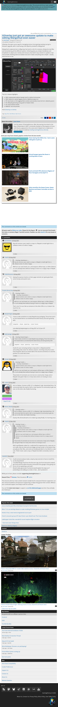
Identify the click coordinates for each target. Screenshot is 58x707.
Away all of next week (8, 641)
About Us (4, 677)
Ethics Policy (41, 696)
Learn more (54, 33)
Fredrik (7, 257)
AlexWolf (4, 456)
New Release (12, 113)
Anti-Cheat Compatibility (9, 663)
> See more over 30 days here (10, 523)
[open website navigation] (55, 2)
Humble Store (44, 9)
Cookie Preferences (7, 667)
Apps (6, 113)
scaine (6, 382)
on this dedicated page (34, 488)
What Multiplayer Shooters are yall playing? (14, 646)
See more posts (6, 657)
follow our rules (17, 230)
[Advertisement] (29, 21)
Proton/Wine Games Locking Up (11, 651)
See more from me (18, 131)
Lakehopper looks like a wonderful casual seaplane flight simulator (21, 519)
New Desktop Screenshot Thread (11, 636)
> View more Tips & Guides (8, 608)
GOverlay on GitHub (10, 109)
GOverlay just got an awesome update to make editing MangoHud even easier (27, 36)
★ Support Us (29, 498)
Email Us (4, 531)
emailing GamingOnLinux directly (38, 130)
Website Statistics (7, 680)
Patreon (13, 477)
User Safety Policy (51, 696)
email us (43, 232)
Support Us (5, 670)
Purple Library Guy (7, 290)
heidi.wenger (8, 334)
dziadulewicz (8, 240)
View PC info (7, 401)
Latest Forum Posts (8, 627)
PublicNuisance (9, 274)
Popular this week (7, 503)
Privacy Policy (33, 696)
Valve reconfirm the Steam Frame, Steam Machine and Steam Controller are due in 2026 (41, 189)
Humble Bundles (6, 624)
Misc (8, 113)
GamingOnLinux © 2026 (49, 693)
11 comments (53, 39)
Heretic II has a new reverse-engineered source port (16, 512)
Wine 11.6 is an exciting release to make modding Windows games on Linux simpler (25, 509)
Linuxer (7, 359)
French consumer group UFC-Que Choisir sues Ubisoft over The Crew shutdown (24, 516)
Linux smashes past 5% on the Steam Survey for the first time (19, 506)
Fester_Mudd (8, 406)
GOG (36, 9)
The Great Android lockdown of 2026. (12, 630)
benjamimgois (9, 314)
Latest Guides (6, 534)
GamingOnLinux (12, 2)
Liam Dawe (6, 40)
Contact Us (5, 673)
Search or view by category (9, 526)
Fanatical (4, 617)
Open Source (18, 113)
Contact (4, 528)
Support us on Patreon (8, 5)
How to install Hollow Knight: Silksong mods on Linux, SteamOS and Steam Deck (29, 603)
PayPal (29, 477)
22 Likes (4, 117)
